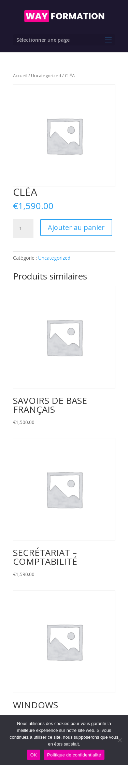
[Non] (119, 740)
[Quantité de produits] (23, 228)
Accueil (20, 75)
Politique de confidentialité (74, 754)
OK (33, 754)
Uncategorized (46, 75)
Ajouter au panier (76, 227)
